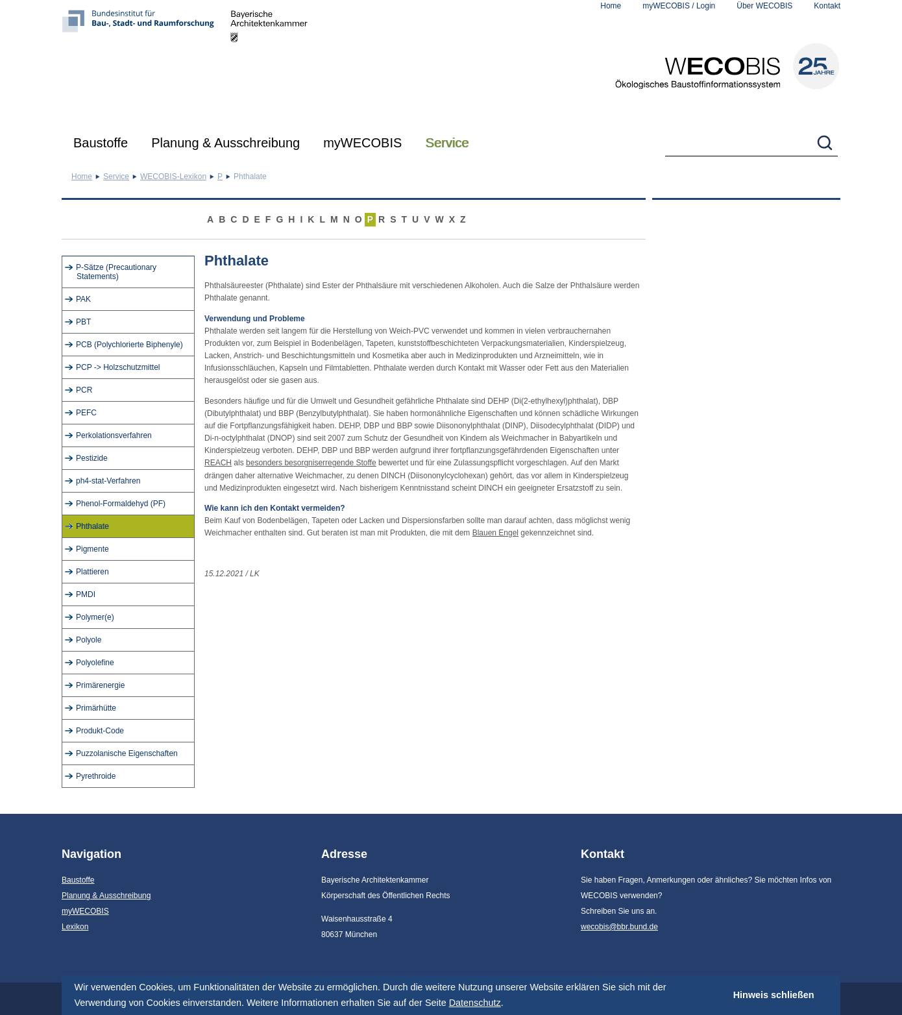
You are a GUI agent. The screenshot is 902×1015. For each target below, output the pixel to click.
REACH (218, 462)
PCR (84, 390)
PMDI (85, 594)
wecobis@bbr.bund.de (619, 926)
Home (610, 5)
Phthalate (92, 526)
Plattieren (92, 571)
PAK (83, 299)
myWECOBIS (362, 143)
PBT (83, 321)
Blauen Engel (495, 532)
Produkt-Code (100, 730)
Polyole (88, 639)
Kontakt (827, 5)
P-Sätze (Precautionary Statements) (116, 272)
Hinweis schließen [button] (773, 995)
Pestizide (92, 458)
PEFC (86, 412)
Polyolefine (95, 662)
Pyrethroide (96, 776)
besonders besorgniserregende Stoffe (311, 462)
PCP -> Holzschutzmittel (118, 367)
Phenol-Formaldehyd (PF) (120, 503)
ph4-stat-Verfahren (108, 480)
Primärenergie (100, 685)
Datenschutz (475, 1002)
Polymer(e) (95, 617)
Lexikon (75, 926)
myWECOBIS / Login (678, 5)
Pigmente (92, 549)
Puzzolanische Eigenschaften (127, 753)
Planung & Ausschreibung (225, 143)
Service (447, 143)
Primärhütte (96, 708)
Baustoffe (100, 143)
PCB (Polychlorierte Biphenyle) (129, 344)
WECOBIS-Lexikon (173, 176)
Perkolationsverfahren (114, 435)
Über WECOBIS (764, 5)
